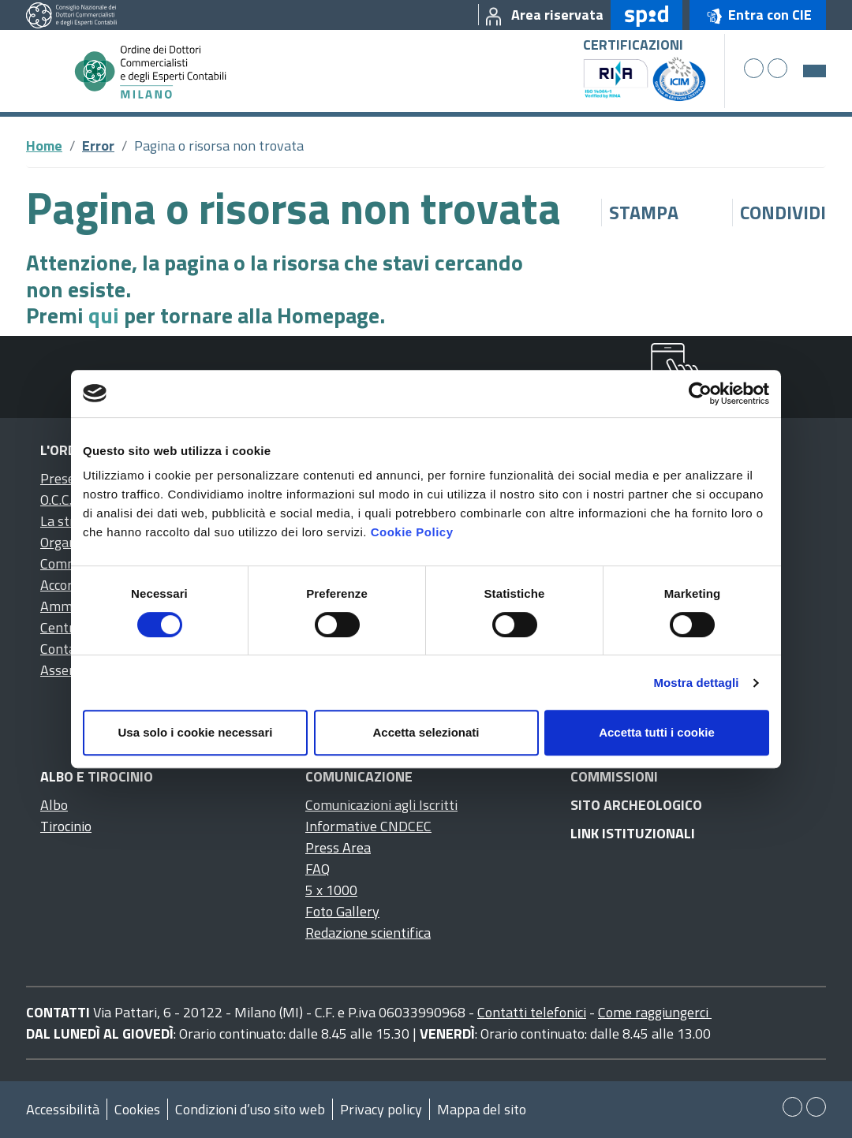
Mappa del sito (481, 1109)
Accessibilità (62, 1109)
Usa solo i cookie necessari (195, 732)
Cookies (137, 1109)
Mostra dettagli (695, 682)
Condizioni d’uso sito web (250, 1109)
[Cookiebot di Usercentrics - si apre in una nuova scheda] (700, 393)
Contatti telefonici (531, 1012)
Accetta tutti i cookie (657, 732)
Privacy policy (381, 1109)
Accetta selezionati (425, 732)
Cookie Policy (412, 532)
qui (103, 315)
